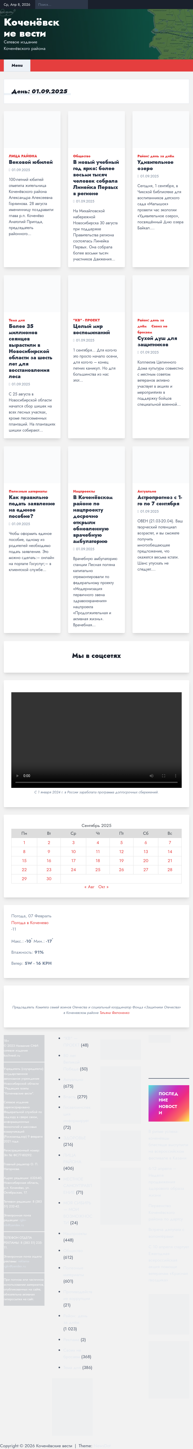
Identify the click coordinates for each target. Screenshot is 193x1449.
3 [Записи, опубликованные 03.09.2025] (73, 842)
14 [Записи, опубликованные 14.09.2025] (170, 851)
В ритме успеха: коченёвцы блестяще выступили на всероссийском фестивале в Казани (168, 1144)
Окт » (103, 886)
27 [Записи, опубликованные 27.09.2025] (145, 869)
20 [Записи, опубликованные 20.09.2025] (146, 860)
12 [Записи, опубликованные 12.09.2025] (121, 851)
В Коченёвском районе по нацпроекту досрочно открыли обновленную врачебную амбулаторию (93, 519)
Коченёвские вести (32, 27)
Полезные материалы (28, 491)
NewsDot (102, 1445)
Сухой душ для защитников (157, 341)
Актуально (146, 491)
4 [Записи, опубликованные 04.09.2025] (97, 842)
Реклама (71, 1339)
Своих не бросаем (72, 1353)
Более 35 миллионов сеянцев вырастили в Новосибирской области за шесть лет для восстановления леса (31, 351)
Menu (17, 65)
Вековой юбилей (31, 162)
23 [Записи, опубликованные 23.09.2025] (49, 869)
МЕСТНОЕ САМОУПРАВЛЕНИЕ (77, 1186)
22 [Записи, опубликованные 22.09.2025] (24, 869)
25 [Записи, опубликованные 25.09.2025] (97, 869)
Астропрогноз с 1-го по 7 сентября (159, 500)
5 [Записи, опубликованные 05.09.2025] (121, 842)
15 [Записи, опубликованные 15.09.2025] (24, 860)
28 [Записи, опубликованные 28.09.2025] (169, 869)
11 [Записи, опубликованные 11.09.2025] (98, 851)
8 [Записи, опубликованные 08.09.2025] (24, 851)
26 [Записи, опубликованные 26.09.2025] (121, 869)
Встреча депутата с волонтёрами (166, 1232)
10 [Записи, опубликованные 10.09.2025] (73, 851)
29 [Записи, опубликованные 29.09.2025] (24, 878)
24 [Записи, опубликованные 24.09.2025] (73, 869)
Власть (69, 1096)
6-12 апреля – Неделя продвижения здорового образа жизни (166, 1181)
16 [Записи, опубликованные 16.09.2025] (49, 860)
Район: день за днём (155, 156)
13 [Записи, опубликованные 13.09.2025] (145, 851)
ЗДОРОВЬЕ (74, 1138)
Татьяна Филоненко (114, 1012)
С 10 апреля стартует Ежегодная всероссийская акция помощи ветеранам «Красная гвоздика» (169, 1263)
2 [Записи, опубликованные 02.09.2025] (49, 842)
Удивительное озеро (155, 165)
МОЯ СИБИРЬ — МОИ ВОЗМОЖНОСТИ (77, 1213)
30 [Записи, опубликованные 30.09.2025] (49, 878)
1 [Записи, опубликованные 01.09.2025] (24, 842)
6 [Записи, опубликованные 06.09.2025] (145, 842)
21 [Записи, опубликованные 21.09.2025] (170, 860)
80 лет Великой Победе (71, 1062)
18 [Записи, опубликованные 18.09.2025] (97, 860)
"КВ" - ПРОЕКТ (86, 320)
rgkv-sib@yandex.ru (15, 1222)
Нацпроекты (84, 491)
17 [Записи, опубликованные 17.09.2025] (73, 860)
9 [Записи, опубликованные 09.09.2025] (49, 851)
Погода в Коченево (30, 922)
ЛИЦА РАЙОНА (23, 156)
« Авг (89, 886)
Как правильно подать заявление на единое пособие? (32, 507)
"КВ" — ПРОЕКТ (71, 1041)
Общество (81, 156)
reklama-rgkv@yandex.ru (17, 1264)
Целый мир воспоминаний (91, 329)
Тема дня (17, 320)
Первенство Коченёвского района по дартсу (166, 1212)
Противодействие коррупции (77, 1294)
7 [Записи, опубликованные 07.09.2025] (170, 842)
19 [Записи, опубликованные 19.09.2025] (121, 860)
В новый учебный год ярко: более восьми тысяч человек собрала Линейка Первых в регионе (96, 178)
